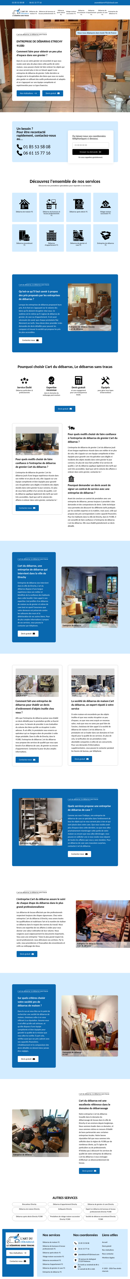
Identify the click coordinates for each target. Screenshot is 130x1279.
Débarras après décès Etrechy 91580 (29, 1216)
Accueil (104, 1242)
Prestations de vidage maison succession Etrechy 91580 (65, 1217)
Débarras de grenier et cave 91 (102, 12)
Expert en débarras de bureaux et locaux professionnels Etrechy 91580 (101, 1210)
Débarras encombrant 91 (81, 12)
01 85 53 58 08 (18, 2)
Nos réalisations (108, 1250)
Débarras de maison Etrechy (29, 1209)
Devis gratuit (106, 1246)
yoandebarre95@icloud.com (106, 2)
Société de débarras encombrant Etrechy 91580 (101, 1217)
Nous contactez (107, 1254)
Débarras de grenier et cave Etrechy (101, 1204)
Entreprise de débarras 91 (113, 12)
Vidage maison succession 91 (71, 12)
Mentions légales (108, 1258)
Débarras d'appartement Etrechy (65, 1204)
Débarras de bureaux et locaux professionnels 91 (47, 12)
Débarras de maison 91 (33, 12)
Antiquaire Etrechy (65, 1209)
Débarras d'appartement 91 (91, 12)
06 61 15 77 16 (35, 2)
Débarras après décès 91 (61, 12)
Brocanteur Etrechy (29, 1204)
